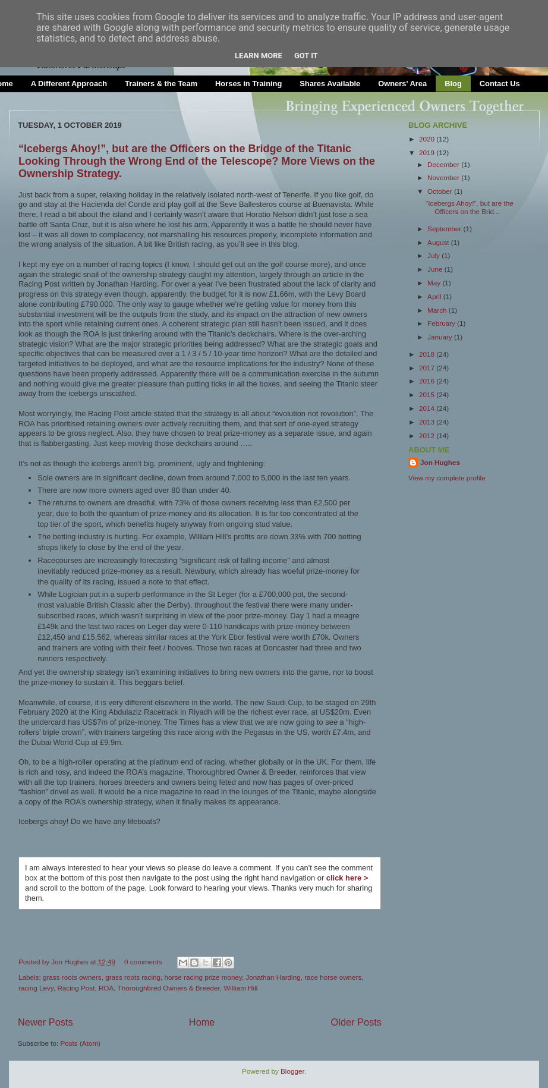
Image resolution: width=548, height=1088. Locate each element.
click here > (347, 877)
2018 (427, 354)
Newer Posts (45, 1022)
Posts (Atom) (80, 1043)
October (440, 191)
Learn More (258, 55)
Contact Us (500, 83)
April (435, 296)
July (434, 255)
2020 (427, 139)
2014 (427, 408)
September (445, 228)
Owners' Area (402, 83)
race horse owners (332, 977)
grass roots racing (132, 977)
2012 (427, 435)
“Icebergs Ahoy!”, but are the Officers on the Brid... (469, 207)
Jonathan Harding (272, 977)
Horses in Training (248, 83)
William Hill (240, 988)
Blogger (292, 1071)
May (434, 283)
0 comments (143, 962)
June (436, 269)
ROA (106, 988)
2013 (427, 422)
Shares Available (330, 83)
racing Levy (35, 988)
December (444, 164)
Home (202, 1022)
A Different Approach (69, 83)
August (439, 242)
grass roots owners (72, 977)
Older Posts (356, 1022)
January (440, 337)
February (442, 323)
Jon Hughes (70, 962)
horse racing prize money (203, 977)
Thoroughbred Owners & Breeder (169, 988)
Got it (306, 55)
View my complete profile (447, 478)
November (444, 177)
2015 (427, 394)
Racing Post (76, 988)
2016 (427, 381)
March (438, 310)
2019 (427, 152)
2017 (427, 368)
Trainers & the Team (161, 83)
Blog (453, 83)
